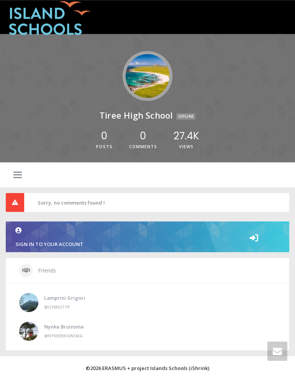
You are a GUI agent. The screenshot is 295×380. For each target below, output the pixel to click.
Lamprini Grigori (64, 297)
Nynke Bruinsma (64, 326)
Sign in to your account (147, 237)
